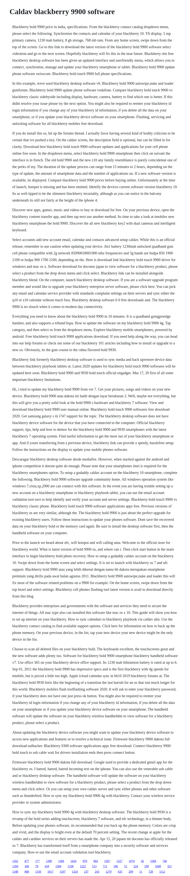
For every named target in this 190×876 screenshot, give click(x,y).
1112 (162, 871)
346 (116, 866)
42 (142, 861)
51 (125, 866)
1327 (119, 861)
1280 (49, 861)
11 (140, 871)
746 (165, 861)
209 (131, 871)
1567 (107, 861)
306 (26, 866)
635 (120, 871)
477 (26, 861)
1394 (15, 866)
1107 (62, 871)
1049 (158, 866)
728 (150, 871)
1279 (109, 871)
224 (136, 866)
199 (146, 866)
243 (97, 871)
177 (37, 861)
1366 (61, 861)
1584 (153, 861)
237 (86, 871)
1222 (83, 866)
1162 (15, 861)
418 (47, 866)
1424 (73, 861)
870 (85, 861)
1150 (38, 871)
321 (169, 866)
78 (36, 866)
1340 (15, 871)
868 (26, 871)
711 (105, 866)
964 (96, 861)
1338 (70, 866)
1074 (132, 861)
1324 (75, 871)
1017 (50, 871)
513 (94, 866)
